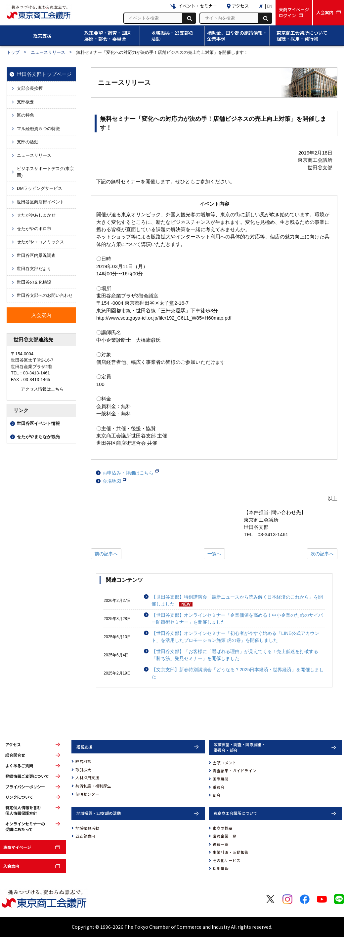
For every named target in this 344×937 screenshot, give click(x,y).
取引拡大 (83, 769)
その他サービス (226, 860)
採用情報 (221, 868)
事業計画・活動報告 (230, 852)
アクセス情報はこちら (42, 389)
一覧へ (214, 553)
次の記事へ (322, 553)
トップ (13, 52)
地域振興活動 (87, 828)
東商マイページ (17, 847)
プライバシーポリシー (25, 786)
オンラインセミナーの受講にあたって (25, 826)
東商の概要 (223, 828)
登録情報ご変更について (27, 776)
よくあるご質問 (19, 765)
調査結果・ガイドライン (234, 770)
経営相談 (83, 761)
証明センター (87, 794)
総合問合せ (15, 755)
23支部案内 (85, 836)
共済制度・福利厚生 (93, 785)
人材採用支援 (87, 777)
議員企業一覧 (224, 836)
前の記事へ (106, 553)
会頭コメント (224, 762)
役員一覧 (221, 844)
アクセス (13, 744)
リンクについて (19, 797)
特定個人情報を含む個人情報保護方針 (23, 810)
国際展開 (221, 778)
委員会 (219, 787)
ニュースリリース (48, 52)
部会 (217, 795)
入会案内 (11, 866)
